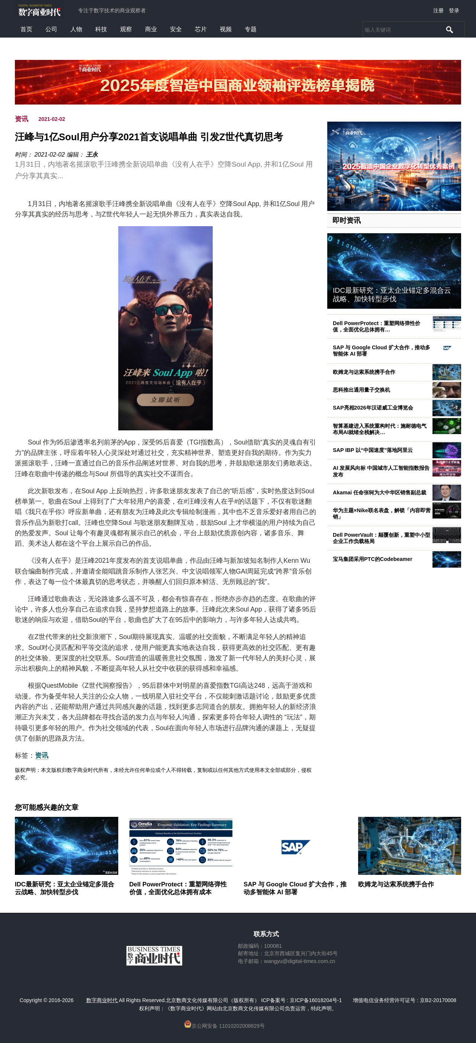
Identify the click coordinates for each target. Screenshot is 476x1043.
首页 (26, 29)
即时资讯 (346, 220)
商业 (151, 29)
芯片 (201, 29)
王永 (92, 154)
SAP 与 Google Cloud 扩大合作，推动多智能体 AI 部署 (295, 888)
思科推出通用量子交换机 (361, 390)
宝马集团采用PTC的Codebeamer (372, 559)
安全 (176, 29)
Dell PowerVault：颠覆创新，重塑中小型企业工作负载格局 (381, 538)
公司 (51, 29)
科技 (101, 29)
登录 (454, 10)
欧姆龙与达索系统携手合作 (364, 372)
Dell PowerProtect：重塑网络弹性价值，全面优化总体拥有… (376, 326)
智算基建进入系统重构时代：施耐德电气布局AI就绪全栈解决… (380, 429)
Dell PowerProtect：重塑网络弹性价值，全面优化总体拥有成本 (178, 888)
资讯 (21, 119)
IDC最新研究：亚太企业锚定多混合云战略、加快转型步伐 (392, 294)
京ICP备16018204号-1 (316, 1000)
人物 (76, 29)
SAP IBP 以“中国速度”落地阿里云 (373, 450)
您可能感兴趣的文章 (46, 807)
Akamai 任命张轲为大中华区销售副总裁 (379, 492)
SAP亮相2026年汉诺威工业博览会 (373, 408)
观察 (126, 29)
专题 (251, 29)
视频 (226, 29)
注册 (438, 10)
